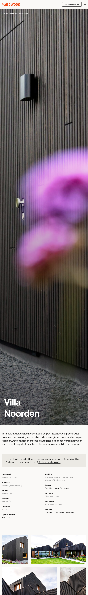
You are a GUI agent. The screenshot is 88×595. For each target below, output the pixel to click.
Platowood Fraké (9, 477)
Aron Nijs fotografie (53, 504)
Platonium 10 (7, 493)
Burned (6, 501)
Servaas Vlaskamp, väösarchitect (60, 477)
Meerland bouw (52, 496)
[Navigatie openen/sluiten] (85, 4)
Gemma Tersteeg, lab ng (56, 480)
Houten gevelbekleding (12, 485)
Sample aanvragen (72, 4)
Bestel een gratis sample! (49, 462)
